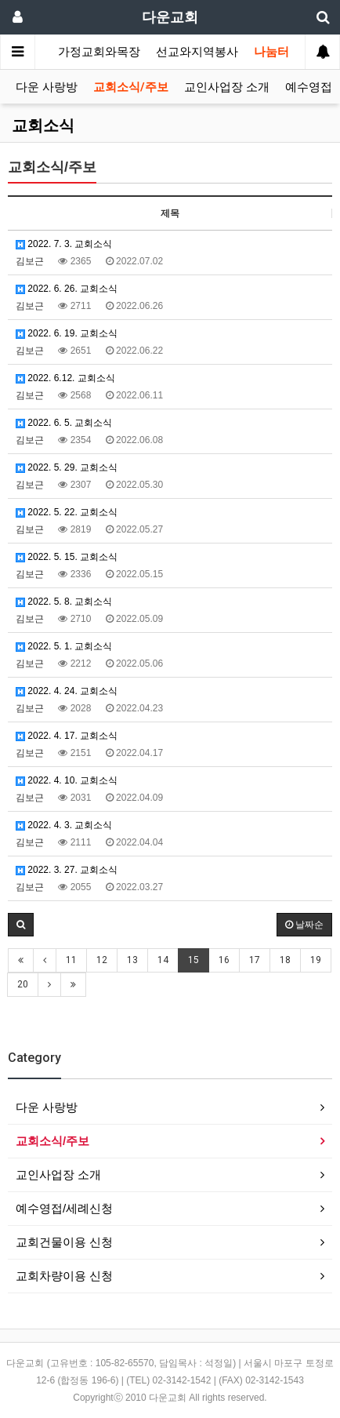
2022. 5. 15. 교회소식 (67, 556)
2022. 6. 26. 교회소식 (67, 288)
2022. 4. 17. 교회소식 (67, 735)
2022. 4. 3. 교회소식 (64, 825)
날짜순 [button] (304, 924)
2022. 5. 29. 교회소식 (67, 467)
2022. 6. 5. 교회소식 (64, 422)
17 (254, 959)
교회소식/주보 (130, 87)
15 (193, 959)
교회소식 (43, 125)
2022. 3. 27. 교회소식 (67, 869)
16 (224, 959)
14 (162, 959)
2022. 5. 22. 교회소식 (67, 512)
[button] (21, 924)
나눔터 (271, 52)
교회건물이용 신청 (64, 1242)
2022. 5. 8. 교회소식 (64, 601)
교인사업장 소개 (226, 87)
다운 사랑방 (47, 87)
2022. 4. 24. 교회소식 (67, 690)
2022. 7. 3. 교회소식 (64, 243)
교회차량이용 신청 (64, 1275)
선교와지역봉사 (197, 52)
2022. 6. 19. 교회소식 (67, 333)
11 (71, 959)
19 (315, 959)
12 (101, 959)
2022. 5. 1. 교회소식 (64, 646)
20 (22, 984)
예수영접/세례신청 (64, 1208)
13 (132, 959)
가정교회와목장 (99, 52)
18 (285, 959)
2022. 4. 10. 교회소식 (67, 780)
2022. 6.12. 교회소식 (65, 378)
